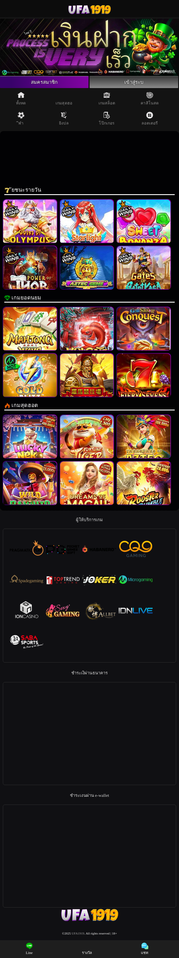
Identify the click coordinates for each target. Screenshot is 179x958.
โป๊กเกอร (107, 119)
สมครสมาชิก (44, 82)
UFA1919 (78, 934)
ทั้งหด (21, 99)
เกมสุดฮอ (64, 99)
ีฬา (21, 119)
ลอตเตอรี (149, 119)
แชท (144, 949)
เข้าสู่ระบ (134, 82)
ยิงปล (63, 119)
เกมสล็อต (107, 99)
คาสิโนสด (150, 99)
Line (29, 949)
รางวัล (87, 949)
